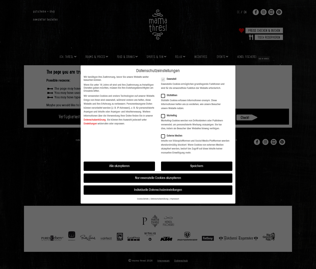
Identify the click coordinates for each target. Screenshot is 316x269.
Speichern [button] (196, 157)
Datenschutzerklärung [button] (159, 190)
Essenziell (170, 69)
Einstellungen (90, 114)
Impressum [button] (174, 190)
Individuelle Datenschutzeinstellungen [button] (158, 180)
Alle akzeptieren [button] (119, 157)
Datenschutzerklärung (95, 110)
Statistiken (170, 86)
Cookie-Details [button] (143, 190)
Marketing (170, 106)
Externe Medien (173, 126)
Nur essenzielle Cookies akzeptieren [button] (158, 168)
